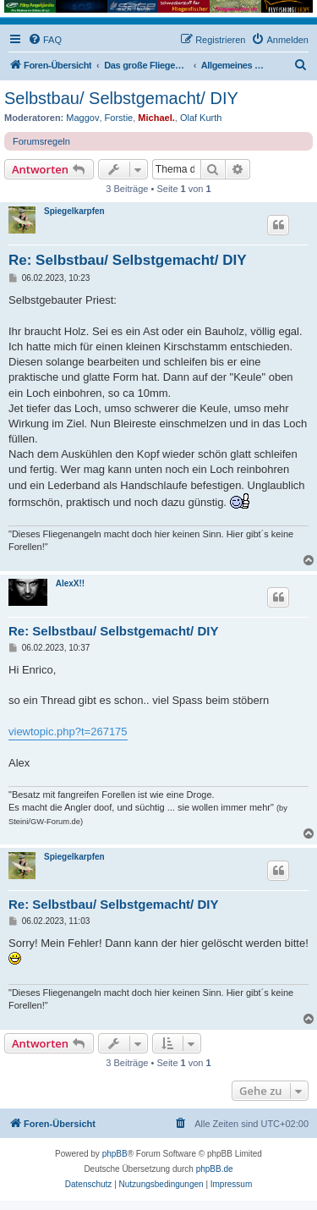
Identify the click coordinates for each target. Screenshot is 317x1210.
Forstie (119, 118)
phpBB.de (214, 1169)
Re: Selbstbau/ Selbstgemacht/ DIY (127, 260)
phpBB (115, 1153)
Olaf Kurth (201, 118)
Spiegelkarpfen (74, 211)
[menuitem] (45, 40)
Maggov (82, 118)
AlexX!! (70, 583)
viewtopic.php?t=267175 (68, 731)
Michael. (156, 118)
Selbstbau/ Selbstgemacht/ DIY (121, 98)
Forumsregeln (41, 141)
